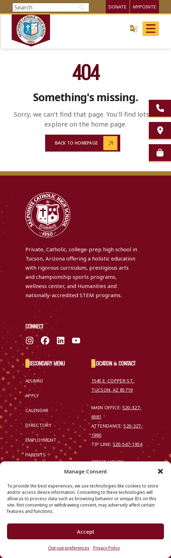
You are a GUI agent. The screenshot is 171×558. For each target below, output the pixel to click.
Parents (35, 455)
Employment (40, 440)
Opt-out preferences (69, 548)
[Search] (50, 7)
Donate (118, 7)
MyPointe (144, 7)
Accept (85, 531)
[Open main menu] (151, 29)
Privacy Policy (106, 548)
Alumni (34, 381)
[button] (160, 471)
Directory (38, 425)
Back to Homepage (76, 143)
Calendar (37, 410)
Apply (32, 395)
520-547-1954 (127, 444)
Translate (133, 28)
